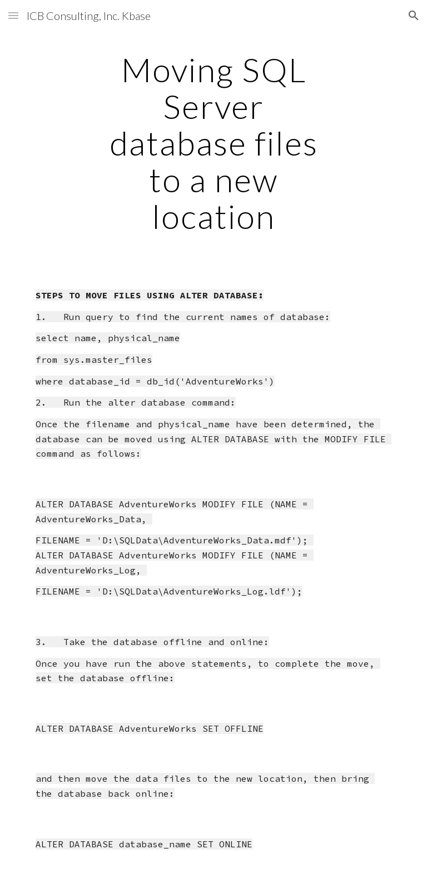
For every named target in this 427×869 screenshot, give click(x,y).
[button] (13, 15)
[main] (213, 143)
